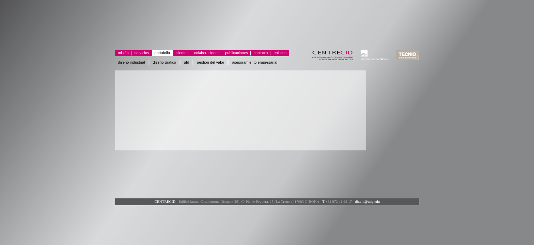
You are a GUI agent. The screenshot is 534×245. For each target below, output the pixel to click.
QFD (186, 62)
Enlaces (278, 53)
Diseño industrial (131, 62)
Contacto (259, 53)
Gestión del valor (210, 62)
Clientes (180, 53)
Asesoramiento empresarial (254, 62)
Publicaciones (235, 53)
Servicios (140, 53)
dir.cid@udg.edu (367, 201)
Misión (123, 53)
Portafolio (162, 53)
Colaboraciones (205, 53)
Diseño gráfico (164, 62)
